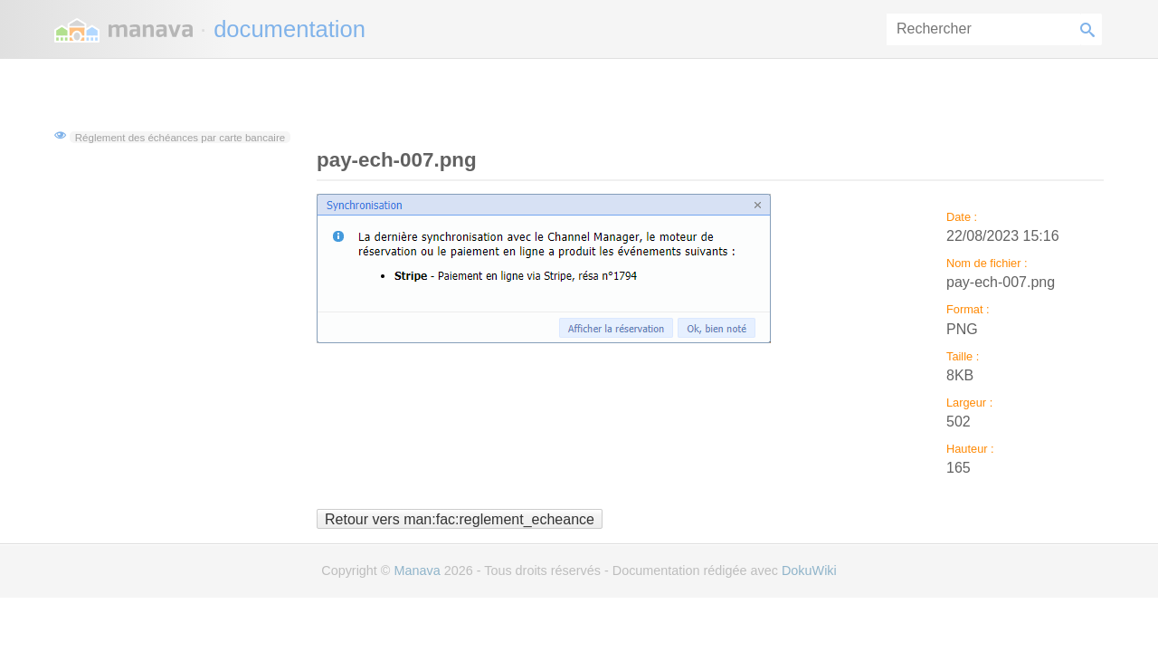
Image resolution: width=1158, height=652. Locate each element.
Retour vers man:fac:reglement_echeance (459, 518)
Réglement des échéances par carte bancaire (180, 136)
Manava (417, 570)
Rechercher (1091, 29)
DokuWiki (809, 570)
